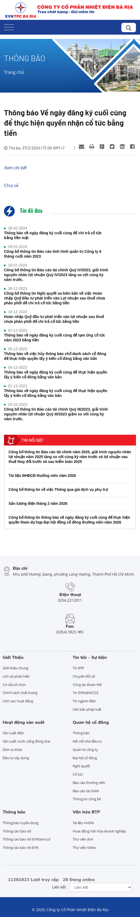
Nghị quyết (81, 765)
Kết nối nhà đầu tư (87, 741)
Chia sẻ (11, 185)
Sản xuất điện (13, 732)
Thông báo (81, 732)
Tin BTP (78, 668)
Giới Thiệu (13, 657)
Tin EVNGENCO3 (85, 692)
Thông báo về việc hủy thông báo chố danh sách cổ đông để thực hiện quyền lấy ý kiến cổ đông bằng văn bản (55, 356)
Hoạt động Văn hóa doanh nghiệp (99, 831)
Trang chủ (14, 72)
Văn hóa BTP (86, 811)
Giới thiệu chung (15, 668)
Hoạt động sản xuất (23, 722)
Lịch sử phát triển (16, 676)
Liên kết (59, 887)
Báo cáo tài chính (86, 790)
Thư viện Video (84, 847)
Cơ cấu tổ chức (14, 684)
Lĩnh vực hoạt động (18, 701)
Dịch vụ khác (12, 749)
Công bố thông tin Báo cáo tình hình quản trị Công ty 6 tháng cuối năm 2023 (53, 253)
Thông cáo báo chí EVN (20, 847)
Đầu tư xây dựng (16, 757)
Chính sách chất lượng (20, 692)
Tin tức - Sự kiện (90, 657)
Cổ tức (78, 774)
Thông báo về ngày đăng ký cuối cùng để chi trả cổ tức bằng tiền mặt (53, 235)
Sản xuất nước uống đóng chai (26, 741)
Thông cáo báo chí (17, 831)
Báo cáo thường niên (89, 782)
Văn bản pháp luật (87, 709)
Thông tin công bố (87, 799)
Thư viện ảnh (83, 839)
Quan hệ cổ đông (91, 722)
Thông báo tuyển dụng (20, 822)
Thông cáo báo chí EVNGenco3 (26, 839)
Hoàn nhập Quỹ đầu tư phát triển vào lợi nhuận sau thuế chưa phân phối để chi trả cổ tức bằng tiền (54, 319)
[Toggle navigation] (9, 26)
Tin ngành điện (84, 701)
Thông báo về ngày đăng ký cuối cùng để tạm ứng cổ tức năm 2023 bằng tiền (54, 337)
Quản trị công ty (85, 749)
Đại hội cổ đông (85, 757)
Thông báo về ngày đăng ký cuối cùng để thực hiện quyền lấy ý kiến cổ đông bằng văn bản (55, 374)
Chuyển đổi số (84, 676)
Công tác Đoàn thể (87, 684)
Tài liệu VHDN (83, 822)
